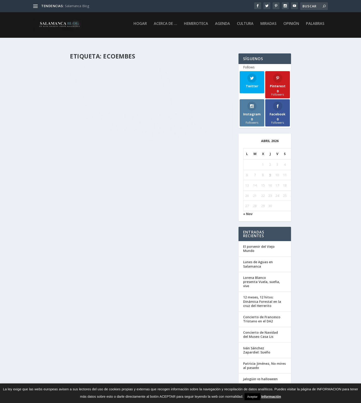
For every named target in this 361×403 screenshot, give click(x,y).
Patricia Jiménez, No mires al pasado (264, 362)
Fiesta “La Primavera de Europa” (108, 118)
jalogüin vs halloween (260, 375)
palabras (315, 27)
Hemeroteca (196, 27)
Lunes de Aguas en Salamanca (258, 260)
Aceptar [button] (252, 396)
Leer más (85, 207)
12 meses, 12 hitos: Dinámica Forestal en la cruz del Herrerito (262, 298)
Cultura (245, 27)
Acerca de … (165, 27)
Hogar (140, 27)
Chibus (98, 126)
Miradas (268, 27)
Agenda (222, 27)
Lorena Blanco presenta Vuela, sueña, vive (261, 278)
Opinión (291, 27)
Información (271, 396)
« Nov (248, 210)
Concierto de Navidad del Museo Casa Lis (260, 331)
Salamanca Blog (77, 6)
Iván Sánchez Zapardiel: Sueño (256, 346)
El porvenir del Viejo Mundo (259, 245)
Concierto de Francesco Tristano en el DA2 (261, 315)
